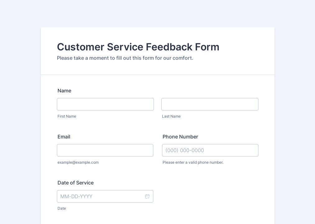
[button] (147, 196)
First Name (67, 116)
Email (64, 136)
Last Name (171, 116)
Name (64, 90)
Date (62, 208)
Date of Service (76, 183)
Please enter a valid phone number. (193, 162)
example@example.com (78, 162)
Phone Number (180, 136)
